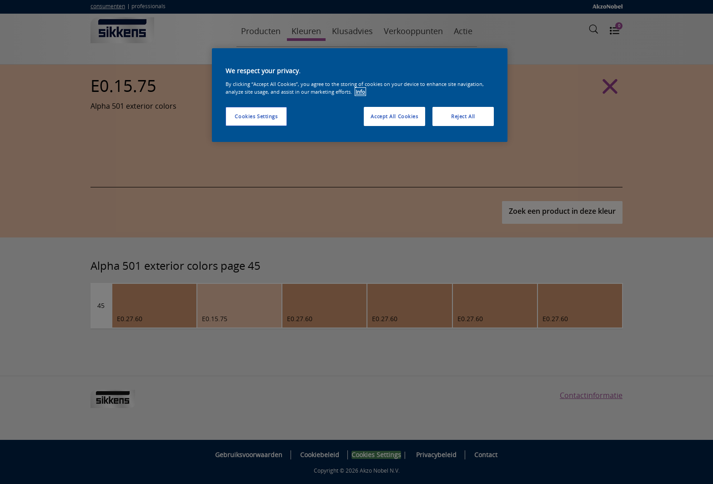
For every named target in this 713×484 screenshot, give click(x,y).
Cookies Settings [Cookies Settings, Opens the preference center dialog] (256, 116)
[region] (359, 95)
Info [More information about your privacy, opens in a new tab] (360, 91)
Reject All (463, 116)
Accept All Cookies (394, 116)
